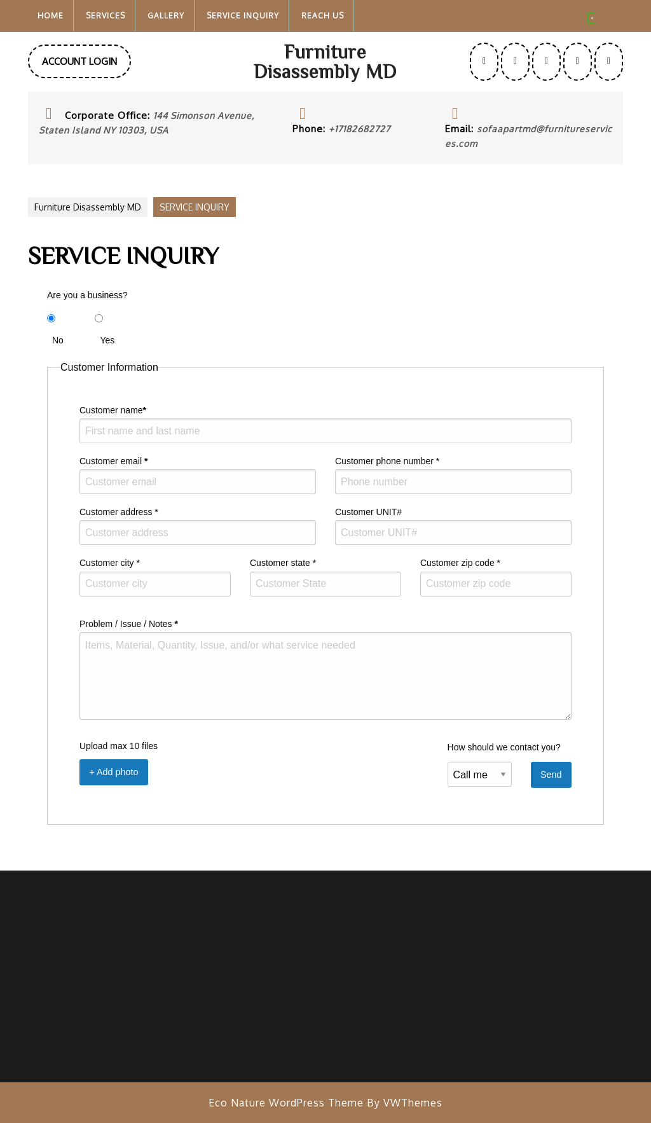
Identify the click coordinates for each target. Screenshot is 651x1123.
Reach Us (322, 15)
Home (51, 15)
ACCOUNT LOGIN (86, 66)
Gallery (165, 15)
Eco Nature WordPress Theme (286, 1102)
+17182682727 (359, 128)
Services (105, 15)
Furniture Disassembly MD (325, 61)
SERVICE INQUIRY (243, 15)
